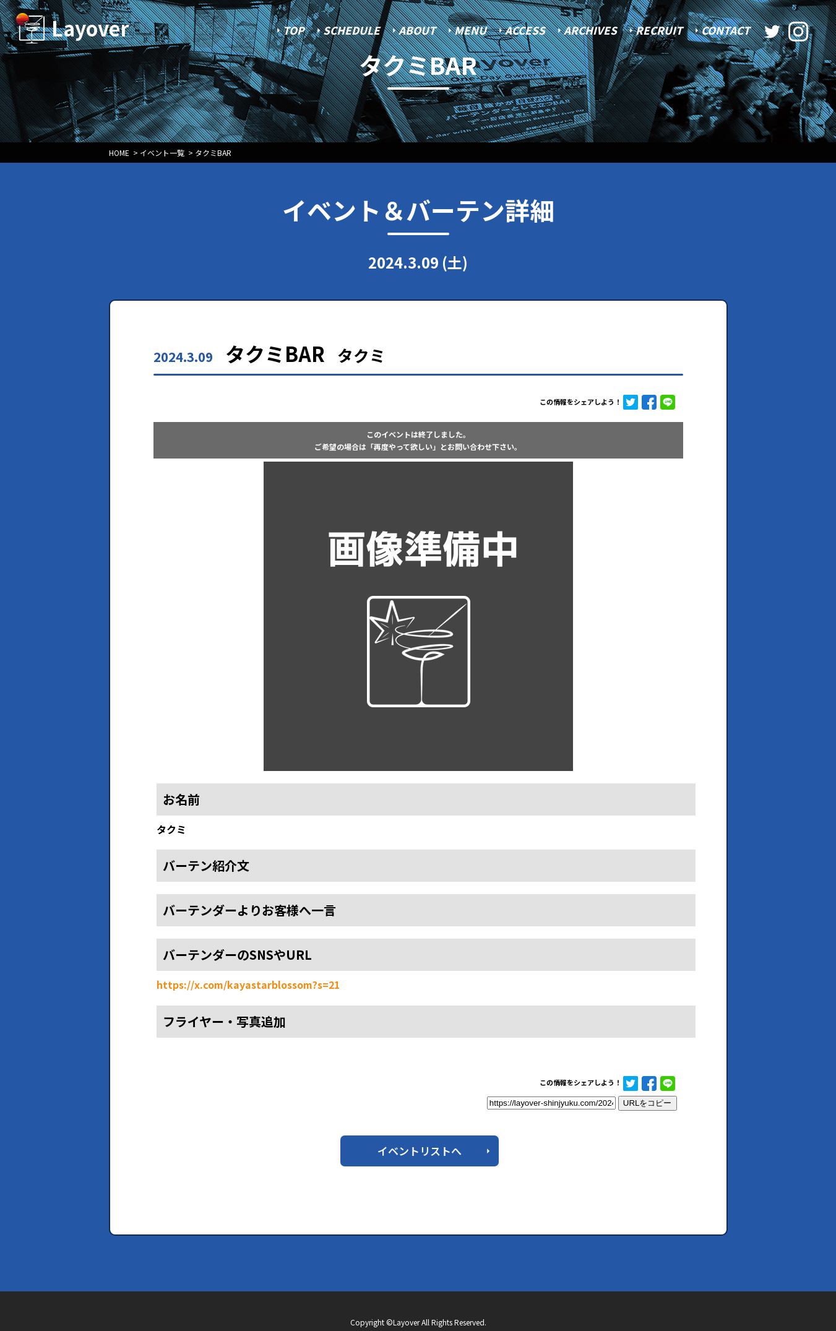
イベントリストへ (419, 1150)
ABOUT (417, 30)
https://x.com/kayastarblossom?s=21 (248, 984)
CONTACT (725, 30)
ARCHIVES (590, 30)
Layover (90, 28)
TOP (293, 30)
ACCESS (525, 30)
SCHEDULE (351, 30)
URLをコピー (647, 1103)
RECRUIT (659, 30)
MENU (470, 30)
